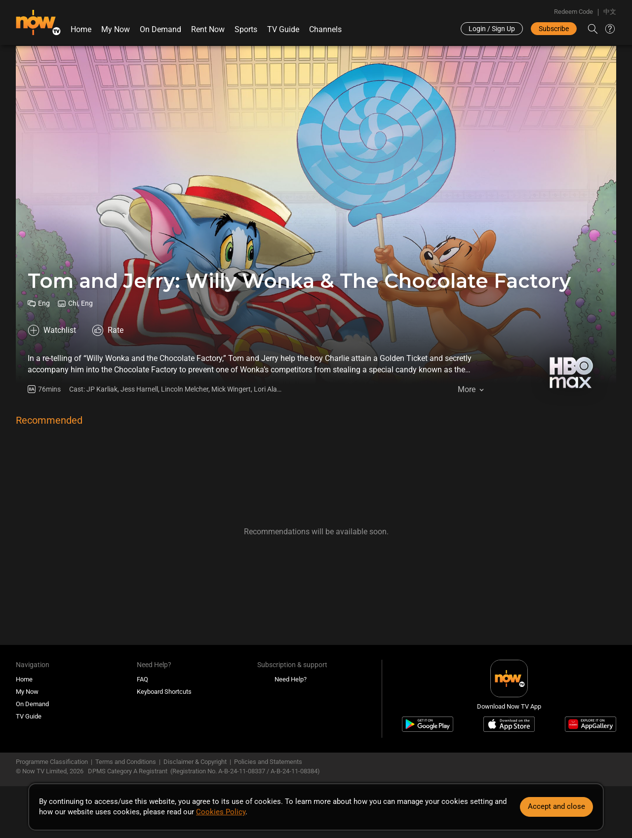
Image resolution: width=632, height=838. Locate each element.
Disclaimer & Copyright (195, 761)
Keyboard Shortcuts (164, 691)
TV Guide (283, 29)
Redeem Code (573, 11)
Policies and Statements (268, 761)
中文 (609, 11)
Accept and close (556, 806)
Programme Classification (52, 761)
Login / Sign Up (492, 29)
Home (81, 29)
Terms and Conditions (125, 761)
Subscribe (554, 29)
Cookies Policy (220, 811)
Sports (246, 29)
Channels (325, 29)
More (466, 389)
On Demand (160, 29)
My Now (115, 29)
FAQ (142, 679)
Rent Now (208, 29)
